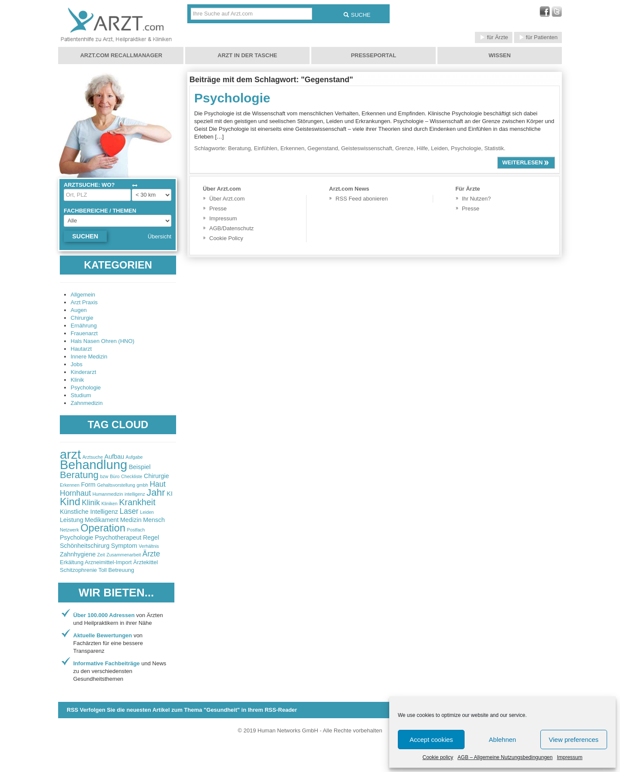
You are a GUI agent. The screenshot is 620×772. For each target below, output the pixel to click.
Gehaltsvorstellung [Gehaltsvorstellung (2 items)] (116, 485)
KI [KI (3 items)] (170, 493)
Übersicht (159, 236)
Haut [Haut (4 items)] (158, 484)
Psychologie (86, 387)
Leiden (439, 148)
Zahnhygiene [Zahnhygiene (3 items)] (78, 554)
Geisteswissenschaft (366, 148)
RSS (182, 710)
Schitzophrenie (78, 570)
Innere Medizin (89, 356)
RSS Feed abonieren (361, 198)
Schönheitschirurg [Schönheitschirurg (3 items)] (84, 545)
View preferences (574, 739)
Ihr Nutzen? (476, 198)
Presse (217, 208)
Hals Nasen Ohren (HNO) (102, 341)
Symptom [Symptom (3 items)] (124, 545)
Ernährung (84, 325)
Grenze (404, 148)
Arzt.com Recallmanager (121, 55)
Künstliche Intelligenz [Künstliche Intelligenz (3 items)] (89, 511)
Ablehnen (502, 739)
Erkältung (72, 562)
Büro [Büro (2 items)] (115, 476)
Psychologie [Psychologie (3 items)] (76, 537)
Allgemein (83, 294)
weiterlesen (526, 162)
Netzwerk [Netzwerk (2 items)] (69, 529)
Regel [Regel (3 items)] (151, 537)
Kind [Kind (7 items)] (70, 501)
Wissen (500, 55)
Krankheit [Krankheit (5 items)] (137, 502)
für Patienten (538, 37)
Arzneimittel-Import (108, 562)
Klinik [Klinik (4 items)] (91, 502)
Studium (81, 395)
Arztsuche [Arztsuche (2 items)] (93, 457)
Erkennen (292, 148)
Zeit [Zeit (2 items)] (101, 554)
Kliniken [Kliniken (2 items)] (110, 503)
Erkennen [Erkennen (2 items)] (70, 485)
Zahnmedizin (86, 403)
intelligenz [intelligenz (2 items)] (134, 494)
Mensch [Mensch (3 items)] (153, 519)
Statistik (494, 148)
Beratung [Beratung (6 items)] (79, 474)
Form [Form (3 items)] (88, 484)
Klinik (77, 380)
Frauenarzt (84, 333)
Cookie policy (437, 757)
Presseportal (373, 55)
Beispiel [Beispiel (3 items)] (139, 466)
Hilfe (422, 148)
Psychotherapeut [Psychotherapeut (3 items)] (118, 537)
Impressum (569, 757)
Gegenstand (322, 148)
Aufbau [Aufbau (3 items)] (114, 456)
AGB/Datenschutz (231, 228)
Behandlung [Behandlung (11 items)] (93, 464)
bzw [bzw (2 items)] (104, 476)
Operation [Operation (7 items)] (103, 528)
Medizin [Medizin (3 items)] (131, 519)
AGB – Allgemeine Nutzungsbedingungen (505, 757)
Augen (79, 310)
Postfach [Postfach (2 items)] (136, 529)
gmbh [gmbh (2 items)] (142, 485)
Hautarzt (81, 349)
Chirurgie (82, 318)
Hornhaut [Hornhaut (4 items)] (75, 493)
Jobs (76, 364)
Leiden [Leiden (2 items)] (147, 512)
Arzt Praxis (84, 302)
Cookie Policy (226, 238)
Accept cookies (431, 739)
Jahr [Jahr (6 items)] (155, 492)
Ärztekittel (145, 562)
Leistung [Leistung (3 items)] (71, 519)
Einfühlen (265, 148)
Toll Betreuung (116, 570)
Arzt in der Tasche (247, 55)
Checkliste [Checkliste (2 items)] (131, 476)
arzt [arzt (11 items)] (70, 454)
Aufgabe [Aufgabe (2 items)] (134, 457)
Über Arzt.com (227, 198)
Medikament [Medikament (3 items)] (101, 519)
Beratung (239, 148)
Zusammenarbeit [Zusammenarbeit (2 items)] (123, 554)
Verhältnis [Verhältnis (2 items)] (149, 546)
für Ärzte (493, 37)
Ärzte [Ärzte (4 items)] (151, 554)
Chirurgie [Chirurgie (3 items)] (156, 475)
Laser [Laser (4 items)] (129, 511)
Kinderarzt (83, 372)
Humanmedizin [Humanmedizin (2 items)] (108, 494)
